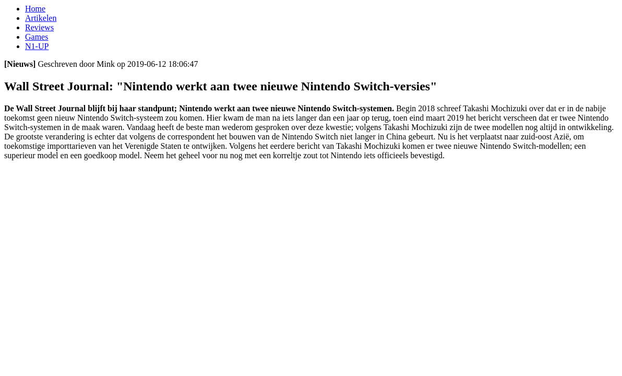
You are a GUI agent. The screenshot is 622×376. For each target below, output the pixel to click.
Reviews (39, 27)
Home (35, 8)
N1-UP (37, 46)
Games (36, 36)
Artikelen (40, 18)
